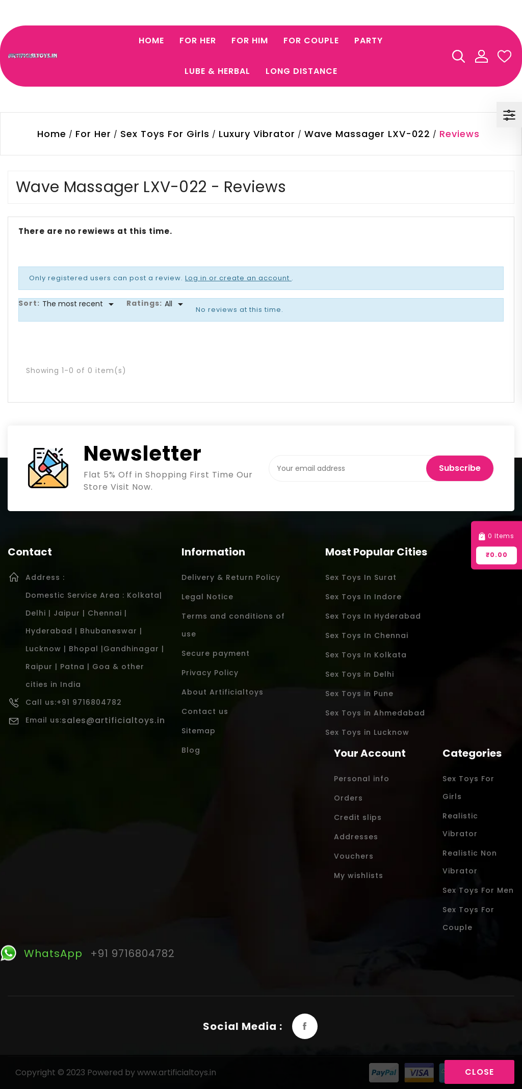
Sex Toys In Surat (361, 577)
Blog (190, 750)
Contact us (204, 711)
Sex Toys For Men (478, 890)
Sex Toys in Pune (359, 693)
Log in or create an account (238, 278)
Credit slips (358, 817)
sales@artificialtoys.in (113, 720)
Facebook (305, 1026)
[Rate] (176, 304)
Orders (348, 798)
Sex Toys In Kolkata (366, 655)
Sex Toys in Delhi (359, 674)
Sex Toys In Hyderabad (373, 616)
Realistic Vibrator (460, 825)
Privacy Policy (210, 673)
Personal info (361, 779)
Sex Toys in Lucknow (367, 732)
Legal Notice (207, 597)
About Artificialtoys (222, 692)
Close (479, 1072)
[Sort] (79, 304)
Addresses (356, 837)
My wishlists (358, 875)
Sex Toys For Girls (468, 788)
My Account (481, 56)
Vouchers (354, 856)
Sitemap (198, 731)
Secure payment (215, 653)
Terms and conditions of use (233, 625)
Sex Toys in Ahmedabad (375, 713)
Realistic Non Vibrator (469, 862)
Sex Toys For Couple (468, 919)
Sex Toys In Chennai (366, 635)
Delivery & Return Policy (230, 577)
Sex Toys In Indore (363, 597)
